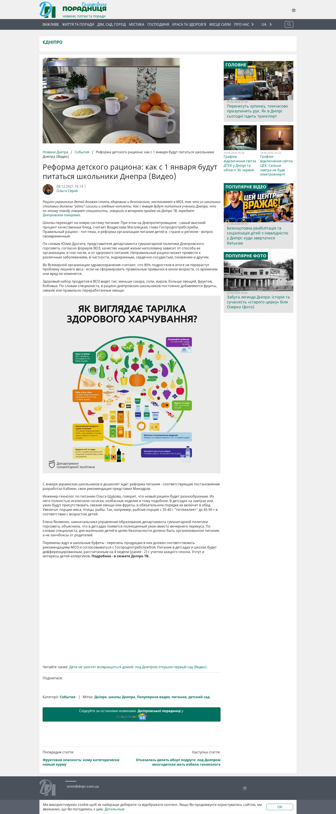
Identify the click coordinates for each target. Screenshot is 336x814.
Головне (235, 65)
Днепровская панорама (61, 215)
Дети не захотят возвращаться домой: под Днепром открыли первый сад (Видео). (138, 667)
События (82, 152)
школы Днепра (121, 697)
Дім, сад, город (111, 24)
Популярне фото (245, 256)
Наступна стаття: (177, 758)
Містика (136, 24)
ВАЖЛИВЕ (51, 24)
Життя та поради (78, 24)
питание (179, 697)
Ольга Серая (67, 191)
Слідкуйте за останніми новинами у (131, 714)
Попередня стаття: (86, 758)
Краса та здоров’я (189, 24)
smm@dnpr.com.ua (83, 786)
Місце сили (220, 24)
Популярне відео (245, 187)
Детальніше (114, 809)
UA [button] (264, 24)
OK (279, 807)
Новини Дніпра (56, 152)
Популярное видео (153, 697)
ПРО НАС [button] (241, 24)
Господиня (158, 24)
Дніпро (100, 697)
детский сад (199, 697)
